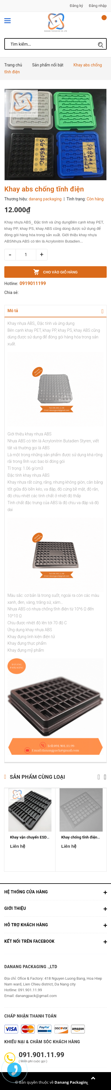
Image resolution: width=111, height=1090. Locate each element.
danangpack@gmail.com (36, 995)
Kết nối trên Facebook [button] (55, 941)
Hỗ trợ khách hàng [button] (55, 925)
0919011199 (33, 283)
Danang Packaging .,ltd (30, 966)
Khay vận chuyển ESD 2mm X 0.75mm (42, 837)
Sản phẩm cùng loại (37, 777)
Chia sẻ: (11, 292)
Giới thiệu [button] (55, 908)
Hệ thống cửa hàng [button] (55, 892)
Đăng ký (76, 5)
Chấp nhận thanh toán (30, 1015)
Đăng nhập (98, 5)
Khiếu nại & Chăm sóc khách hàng (42, 1039)
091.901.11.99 (30, 989)
